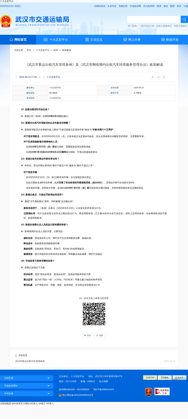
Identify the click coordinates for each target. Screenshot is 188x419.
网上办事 (134, 39)
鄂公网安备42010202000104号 (77, 395)
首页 (29, 50)
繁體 (172, 6)
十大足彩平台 (6, 1)
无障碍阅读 (99, 6)
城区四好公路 (147, 26)
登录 (179, 6)
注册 (186, 6)
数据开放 (172, 39)
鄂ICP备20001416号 (104, 389)
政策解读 (66, 50)
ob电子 (42, 403)
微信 (165, 6)
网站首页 (20, 39)
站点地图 (103, 381)
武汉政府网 (148, 6)
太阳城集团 (5, 403)
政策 (55, 50)
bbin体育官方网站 (20, 403)
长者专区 (111, 6)
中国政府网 (135, 6)
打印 (88, 335)
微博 (159, 6)
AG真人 (34, 403)
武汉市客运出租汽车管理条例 (30, 361)
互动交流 (96, 39)
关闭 (100, 335)
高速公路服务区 (164, 26)
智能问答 (123, 6)
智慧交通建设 (180, 26)
